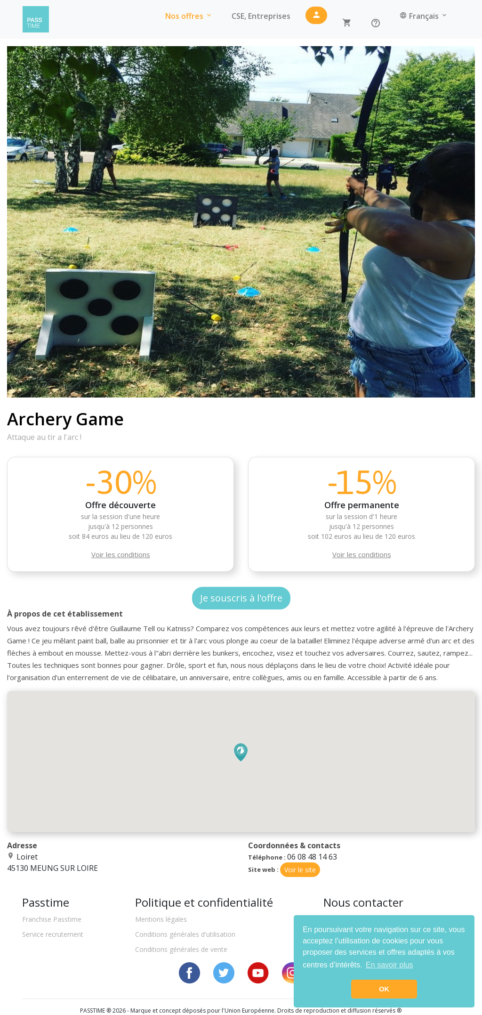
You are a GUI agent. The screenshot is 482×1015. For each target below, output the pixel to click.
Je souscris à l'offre (241, 598)
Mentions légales (161, 919)
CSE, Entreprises (261, 16)
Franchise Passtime (51, 919)
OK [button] (384, 989)
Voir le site (300, 869)
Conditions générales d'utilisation (185, 934)
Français (424, 16)
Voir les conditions (120, 554)
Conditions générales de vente (181, 949)
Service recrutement (52, 934)
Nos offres (189, 16)
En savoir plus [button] (389, 965)
